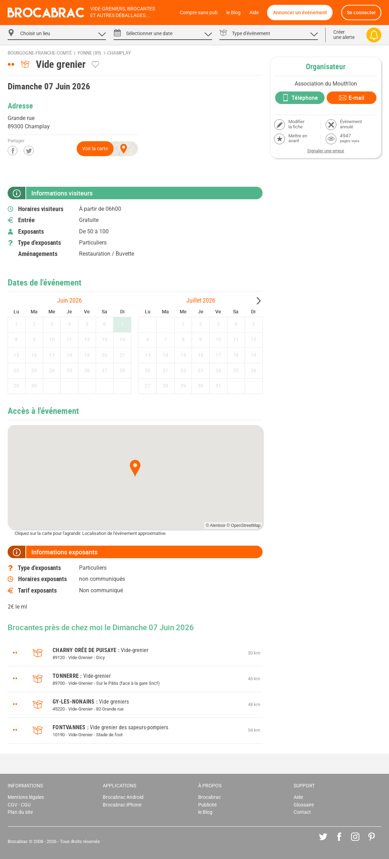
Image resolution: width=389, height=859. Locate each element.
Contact (302, 812)
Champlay (119, 53)
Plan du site (20, 812)
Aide (254, 13)
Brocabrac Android (123, 797)
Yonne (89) (89, 53)
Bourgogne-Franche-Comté (40, 53)
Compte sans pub (199, 13)
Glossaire (304, 805)
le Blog (233, 13)
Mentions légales (26, 797)
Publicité (207, 805)
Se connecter (361, 12)
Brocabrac (209, 797)
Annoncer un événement (300, 12)
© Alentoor (215, 525)
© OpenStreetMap (243, 525)
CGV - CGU (19, 805)
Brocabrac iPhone (122, 805)
